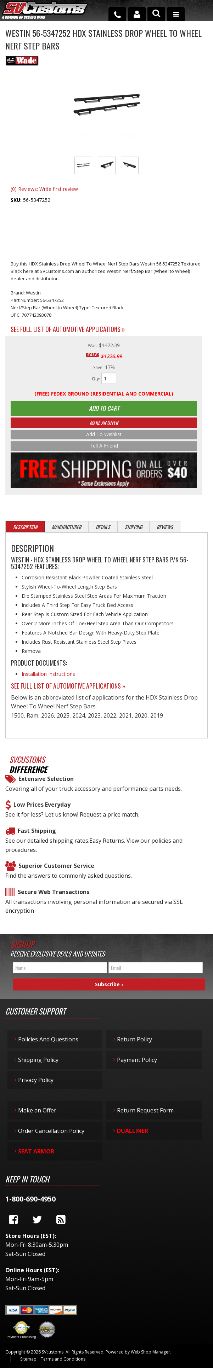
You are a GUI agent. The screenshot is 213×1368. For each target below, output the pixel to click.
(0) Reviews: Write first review (44, 189)
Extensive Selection (46, 780)
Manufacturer (66, 529)
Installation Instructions (48, 676)
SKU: (17, 200)
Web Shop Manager (150, 1354)
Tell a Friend (104, 447)
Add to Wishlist (104, 435)
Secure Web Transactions (53, 894)
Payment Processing (21, 1338)
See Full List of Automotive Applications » (68, 329)
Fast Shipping (37, 833)
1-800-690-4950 (30, 1200)
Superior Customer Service (56, 868)
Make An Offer (104, 423)
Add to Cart (104, 409)
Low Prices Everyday (42, 807)
